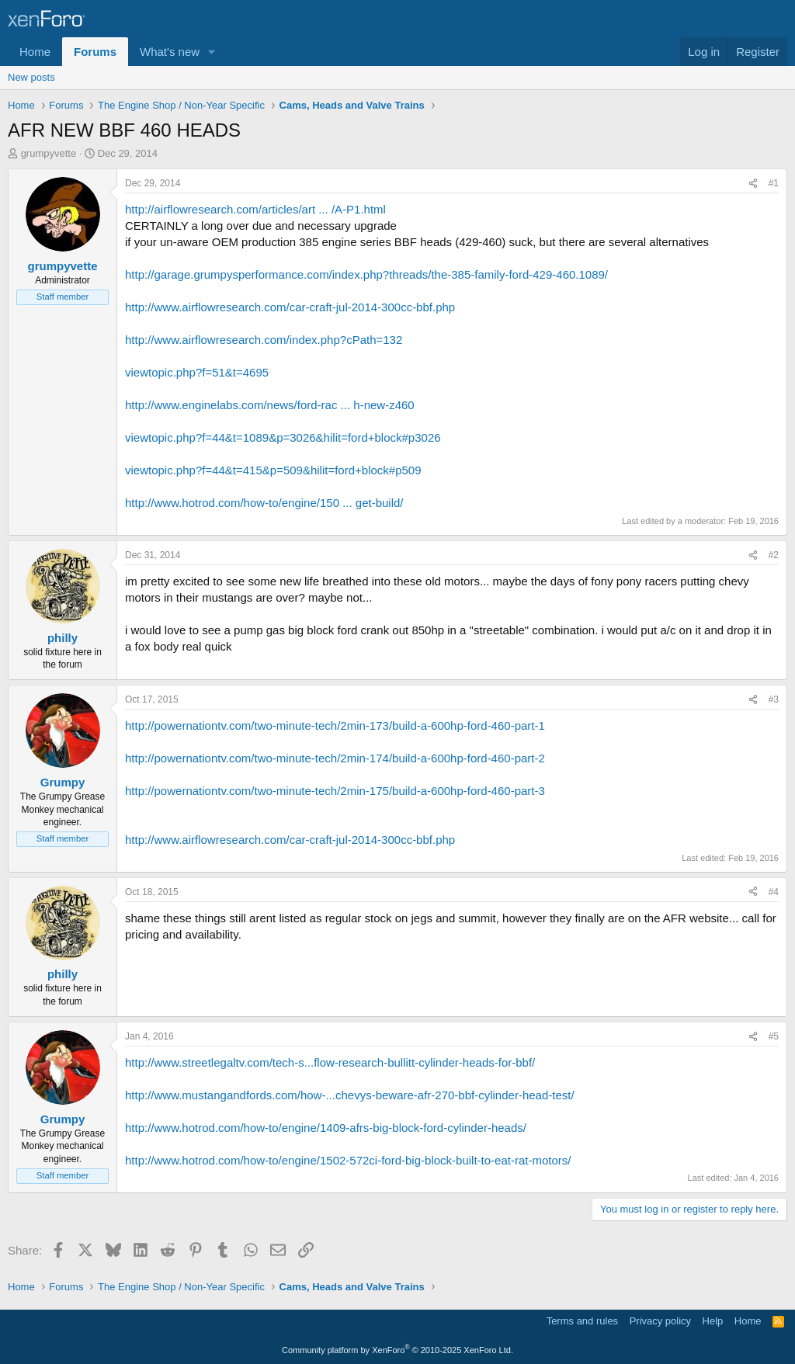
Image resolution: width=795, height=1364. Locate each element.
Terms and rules (582, 1321)
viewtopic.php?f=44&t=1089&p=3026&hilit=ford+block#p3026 (283, 437)
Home (34, 51)
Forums (95, 51)
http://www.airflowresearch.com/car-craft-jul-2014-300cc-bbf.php (290, 307)
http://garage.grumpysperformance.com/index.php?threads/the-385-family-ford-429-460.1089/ (366, 274)
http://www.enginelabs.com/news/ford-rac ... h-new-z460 (270, 404)
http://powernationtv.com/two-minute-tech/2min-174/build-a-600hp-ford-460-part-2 (335, 758)
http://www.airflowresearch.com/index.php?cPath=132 (263, 339)
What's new (170, 51)
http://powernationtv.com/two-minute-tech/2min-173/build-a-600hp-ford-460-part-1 (335, 725)
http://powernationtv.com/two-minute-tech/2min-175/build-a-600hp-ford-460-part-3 (335, 790)
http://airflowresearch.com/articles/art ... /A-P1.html (255, 209)
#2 (774, 555)
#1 (774, 183)
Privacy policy (660, 1321)
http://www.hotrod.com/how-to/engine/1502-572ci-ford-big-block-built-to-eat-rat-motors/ (348, 1160)
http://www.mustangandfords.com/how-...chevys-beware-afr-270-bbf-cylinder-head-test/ (350, 1095)
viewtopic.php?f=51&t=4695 (197, 372)
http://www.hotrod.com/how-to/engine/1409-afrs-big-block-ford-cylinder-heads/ (325, 1127)
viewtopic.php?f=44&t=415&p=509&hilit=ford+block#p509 (273, 470)
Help (713, 1321)
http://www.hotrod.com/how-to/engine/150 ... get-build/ (264, 502)
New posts (31, 77)
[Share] (753, 184)
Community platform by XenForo (397, 1350)
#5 (774, 1036)
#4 (774, 892)
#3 (774, 699)
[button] (212, 51)
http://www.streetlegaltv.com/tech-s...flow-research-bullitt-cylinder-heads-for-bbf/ (330, 1062)
